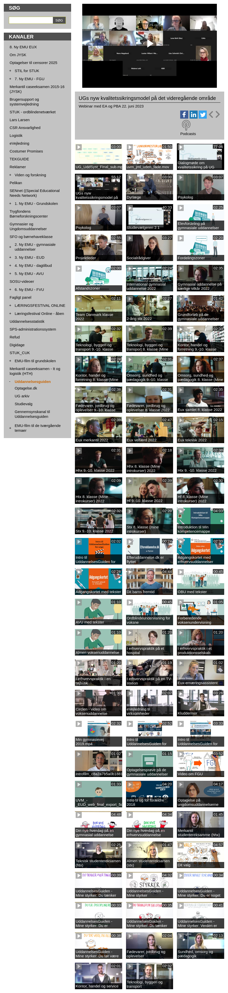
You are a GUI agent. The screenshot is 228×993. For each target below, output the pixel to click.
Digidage (17, 345)
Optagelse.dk (26, 388)
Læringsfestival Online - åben (39, 313)
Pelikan (16, 183)
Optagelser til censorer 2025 (33, 62)
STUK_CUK (20, 353)
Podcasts (188, 134)
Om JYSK (18, 55)
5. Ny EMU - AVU (29, 273)
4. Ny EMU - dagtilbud (33, 265)
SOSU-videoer (22, 281)
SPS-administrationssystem (33, 329)
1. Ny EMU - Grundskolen (36, 203)
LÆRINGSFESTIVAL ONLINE (40, 305)
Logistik (16, 135)
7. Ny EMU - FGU (30, 79)
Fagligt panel (20, 297)
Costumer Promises (26, 151)
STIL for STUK (27, 71)
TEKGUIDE (19, 159)
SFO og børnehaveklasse (31, 236)
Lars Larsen (20, 120)
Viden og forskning (30, 175)
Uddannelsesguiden (33, 381)
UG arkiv (22, 396)
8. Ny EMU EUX (23, 47)
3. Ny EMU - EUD (30, 257)
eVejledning (19, 143)
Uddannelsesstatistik (27, 321)
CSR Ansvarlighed (25, 127)
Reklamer (18, 167)
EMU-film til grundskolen (35, 361)
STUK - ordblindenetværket (33, 112)
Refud (15, 337)
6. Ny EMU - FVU (29, 289)
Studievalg (23, 404)
